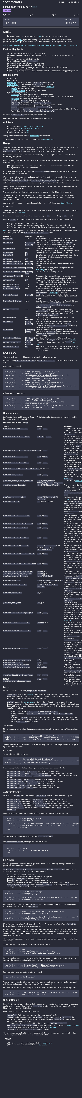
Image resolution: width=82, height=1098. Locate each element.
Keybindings (22, 216)
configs (69, 2)
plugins (62, 2)
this (27, 133)
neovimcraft (11, 2)
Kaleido (76, 1072)
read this (38, 36)
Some (5, 235)
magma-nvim (47, 1090)
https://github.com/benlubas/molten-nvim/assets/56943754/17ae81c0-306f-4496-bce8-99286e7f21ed (40, 45)
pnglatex (53, 1074)
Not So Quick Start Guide (30, 131)
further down (34, 139)
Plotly (69, 1072)
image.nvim (11, 83)
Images (66, 518)
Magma (19, 40)
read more (50, 87)
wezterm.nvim (12, 85)
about (76, 2)
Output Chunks (66, 206)
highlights (67, 643)
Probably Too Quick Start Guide (31, 129)
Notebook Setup (49, 142)
